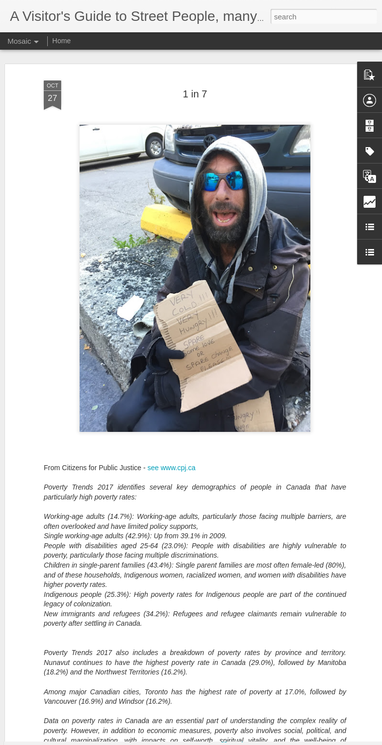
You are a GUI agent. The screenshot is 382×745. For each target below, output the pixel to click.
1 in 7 (195, 70)
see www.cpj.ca (171, 444)
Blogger (222, 740)
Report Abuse (251, 740)
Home (61, 41)
